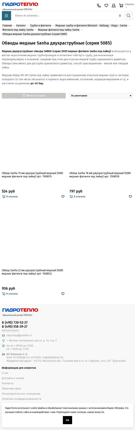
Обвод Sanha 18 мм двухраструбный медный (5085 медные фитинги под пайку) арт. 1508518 (100, 175)
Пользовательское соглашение (21, 393)
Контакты (7, 383)
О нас (5, 373)
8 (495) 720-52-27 (15, 323)
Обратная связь (11, 388)
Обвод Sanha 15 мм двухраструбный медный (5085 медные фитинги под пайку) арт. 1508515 (32, 175)
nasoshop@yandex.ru (19, 335)
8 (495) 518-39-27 (14, 327)
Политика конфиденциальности (21, 399)
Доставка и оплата (13, 378)
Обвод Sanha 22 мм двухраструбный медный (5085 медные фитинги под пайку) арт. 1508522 (32, 272)
